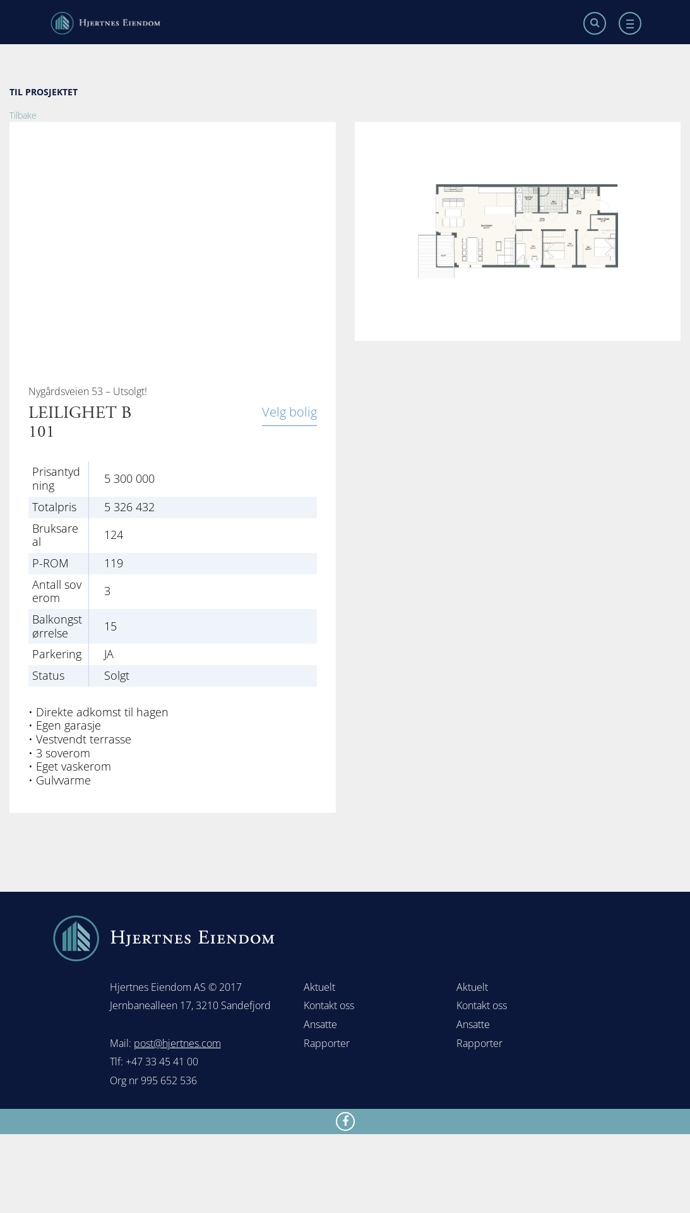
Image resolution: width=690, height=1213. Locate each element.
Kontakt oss (329, 1005)
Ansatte (320, 1024)
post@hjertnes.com (177, 1043)
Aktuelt (319, 987)
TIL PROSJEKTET (43, 92)
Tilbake (23, 115)
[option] (518, 231)
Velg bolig (289, 412)
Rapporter (327, 1043)
